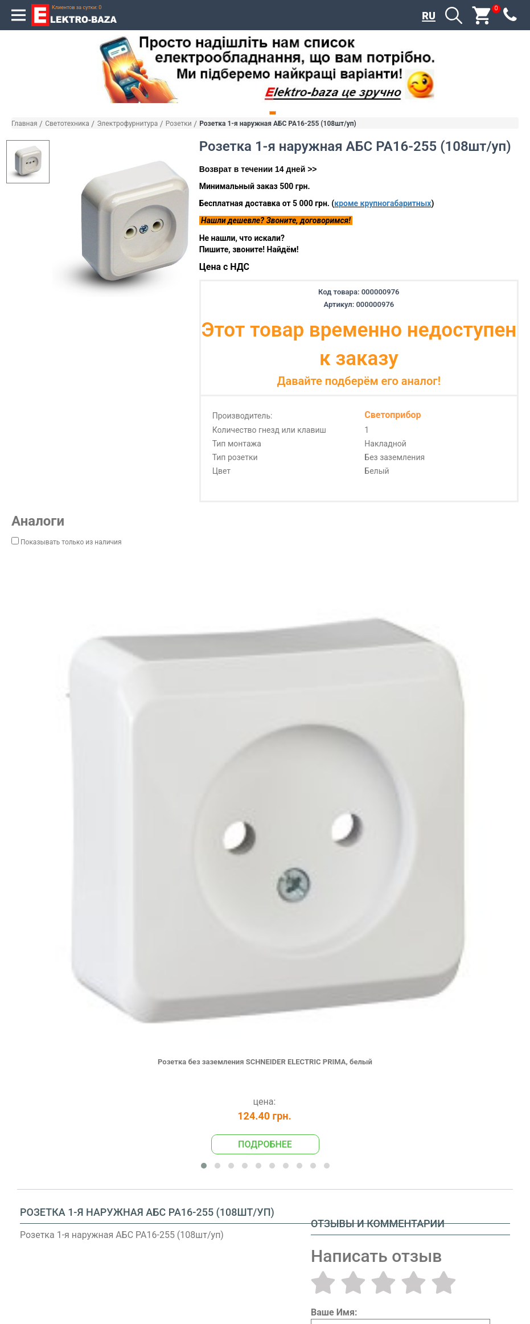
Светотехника (67, 124)
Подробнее (265, 1144)
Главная (24, 124)
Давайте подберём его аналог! (359, 381)
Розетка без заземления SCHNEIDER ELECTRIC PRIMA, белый (265, 1061)
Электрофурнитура (127, 124)
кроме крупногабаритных (382, 203)
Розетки (179, 124)
